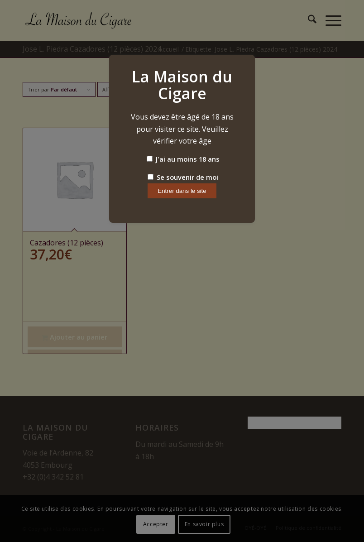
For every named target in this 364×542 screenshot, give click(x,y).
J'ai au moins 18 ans (183, 158)
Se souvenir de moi (183, 177)
